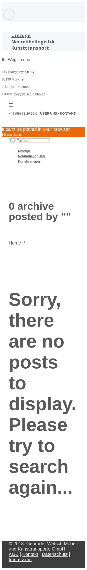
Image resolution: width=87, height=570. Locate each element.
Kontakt (30, 554)
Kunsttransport (30, 48)
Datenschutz (55, 554)
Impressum (20, 559)
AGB (14, 554)
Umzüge (21, 35)
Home (15, 242)
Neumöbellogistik (33, 42)
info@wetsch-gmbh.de (29, 94)
